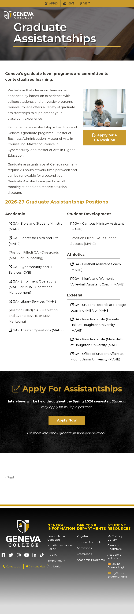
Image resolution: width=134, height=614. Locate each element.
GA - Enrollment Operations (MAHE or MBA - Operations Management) (32, 287)
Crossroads (83, 554)
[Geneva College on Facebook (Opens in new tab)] (3, 556)
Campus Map (35, 566)
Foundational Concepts (55, 538)
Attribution (54, 566)
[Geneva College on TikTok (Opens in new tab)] (42, 556)
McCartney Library (118, 536)
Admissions (84, 548)
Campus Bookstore (113, 544)
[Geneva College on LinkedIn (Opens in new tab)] (34, 556)
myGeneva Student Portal (116, 568)
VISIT (85, 3)
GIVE (68, 3)
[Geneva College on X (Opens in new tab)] (11, 556)
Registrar (82, 536)
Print (8, 478)
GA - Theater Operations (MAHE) (36, 330)
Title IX (51, 554)
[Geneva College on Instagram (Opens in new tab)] (19, 556)
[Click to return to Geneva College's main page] (19, 18)
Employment (55, 560)
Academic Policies (118, 551)
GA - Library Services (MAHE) (33, 301)
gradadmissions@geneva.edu (82, 433)
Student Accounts (88, 542)
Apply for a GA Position (104, 137)
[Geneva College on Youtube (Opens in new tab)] (26, 556)
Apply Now (67, 421)
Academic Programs (89, 560)
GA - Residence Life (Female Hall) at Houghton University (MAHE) (94, 325)
